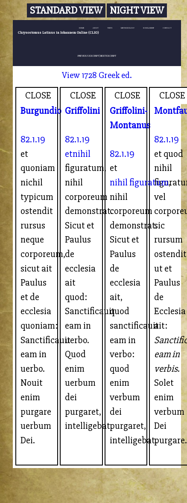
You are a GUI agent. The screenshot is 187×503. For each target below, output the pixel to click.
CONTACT (167, 28)
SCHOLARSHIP (148, 28)
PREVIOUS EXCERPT (88, 56)
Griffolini (82, 111)
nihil (82, 154)
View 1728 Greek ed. (97, 75)
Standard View (66, 10)
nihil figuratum (139, 182)
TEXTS (109, 28)
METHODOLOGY (127, 28)
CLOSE (38, 95)
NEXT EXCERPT (108, 56)
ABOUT (96, 28)
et (69, 154)
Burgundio (40, 111)
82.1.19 (32, 139)
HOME (81, 28)
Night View (137, 10)
